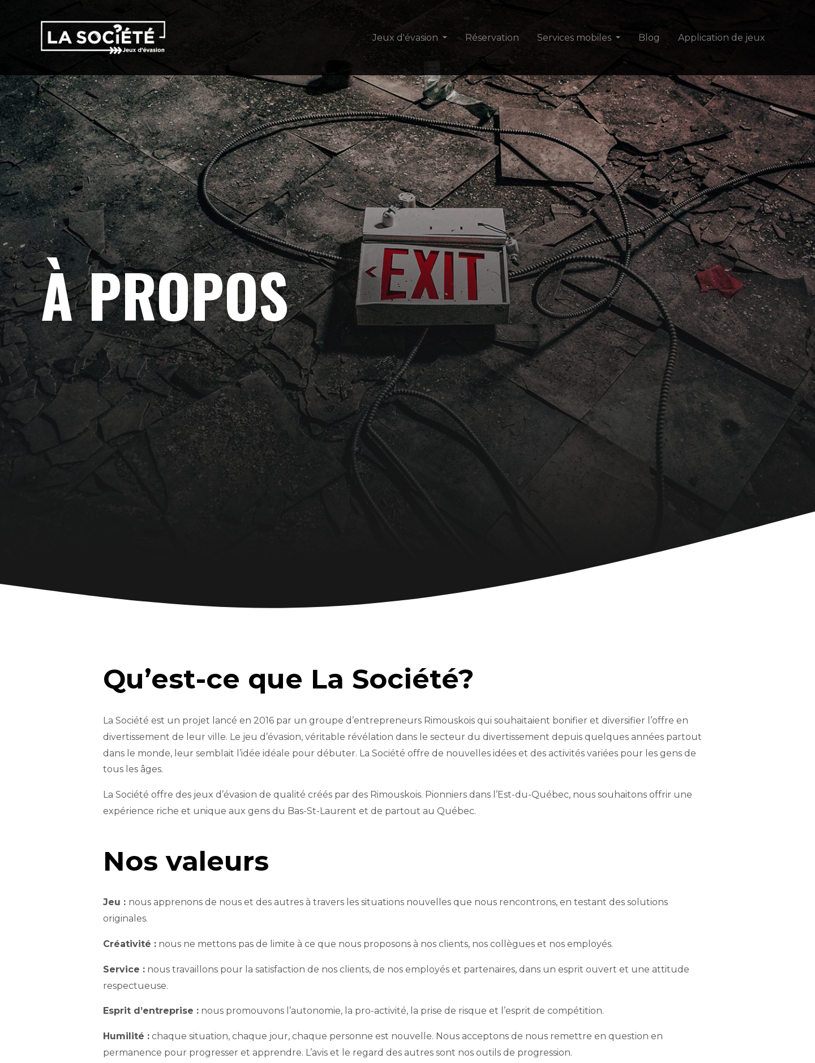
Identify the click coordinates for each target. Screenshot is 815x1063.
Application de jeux (721, 37)
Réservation (492, 37)
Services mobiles (574, 37)
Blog (649, 37)
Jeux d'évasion (405, 37)
